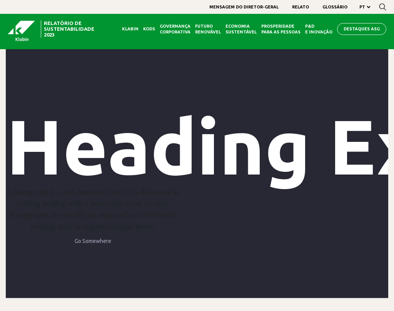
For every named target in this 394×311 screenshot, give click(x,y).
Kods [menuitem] (149, 29)
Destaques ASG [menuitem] (362, 29)
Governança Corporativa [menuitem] (175, 29)
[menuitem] (244, 7)
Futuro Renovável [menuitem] (208, 29)
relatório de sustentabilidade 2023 (69, 28)
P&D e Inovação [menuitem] (318, 29)
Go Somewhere (93, 241)
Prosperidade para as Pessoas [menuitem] (281, 29)
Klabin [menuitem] (130, 29)
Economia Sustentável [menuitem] (241, 29)
